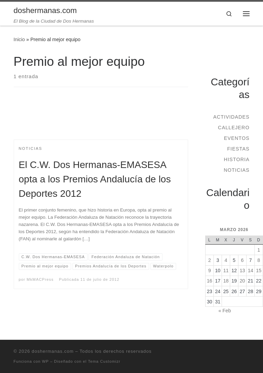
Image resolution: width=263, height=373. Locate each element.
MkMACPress (40, 279)
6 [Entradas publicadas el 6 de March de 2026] (242, 260)
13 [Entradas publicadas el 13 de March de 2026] (242, 270)
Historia (236, 159)
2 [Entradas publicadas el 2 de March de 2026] (209, 260)
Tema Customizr (104, 361)
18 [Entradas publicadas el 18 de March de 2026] (226, 281)
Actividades (231, 117)
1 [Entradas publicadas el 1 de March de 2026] (259, 250)
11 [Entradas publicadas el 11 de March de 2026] (226, 270)
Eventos (237, 138)
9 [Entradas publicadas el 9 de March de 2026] (209, 270)
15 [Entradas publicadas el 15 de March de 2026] (259, 270)
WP (45, 361)
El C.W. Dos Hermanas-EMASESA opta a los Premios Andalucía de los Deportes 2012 (95, 179)
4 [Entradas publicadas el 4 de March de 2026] (226, 260)
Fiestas (238, 149)
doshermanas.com (53, 351)
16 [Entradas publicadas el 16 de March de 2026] (209, 281)
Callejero (233, 127)
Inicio (19, 39)
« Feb (225, 310)
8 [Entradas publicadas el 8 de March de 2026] (259, 260)
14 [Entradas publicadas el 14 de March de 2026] (250, 270)
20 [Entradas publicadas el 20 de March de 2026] (242, 281)
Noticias (236, 170)
